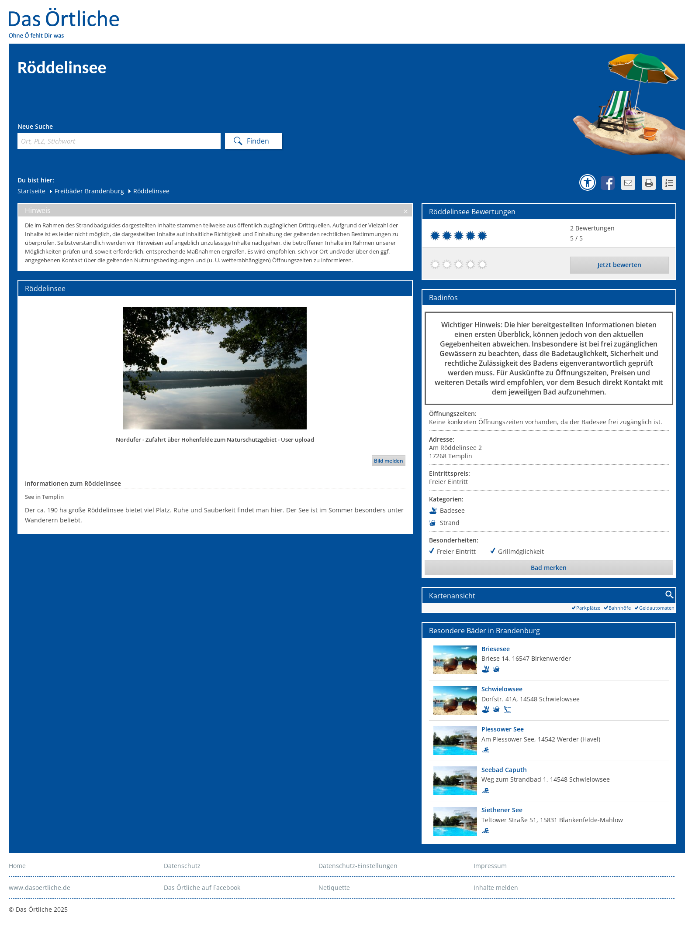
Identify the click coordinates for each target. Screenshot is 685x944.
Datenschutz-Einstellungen (358, 866)
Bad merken (549, 567)
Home (17, 866)
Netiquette (334, 887)
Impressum (490, 866)
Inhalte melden (496, 887)
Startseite (31, 191)
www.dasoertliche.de (39, 887)
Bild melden (388, 460)
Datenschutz (182, 866)
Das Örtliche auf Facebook (202, 887)
